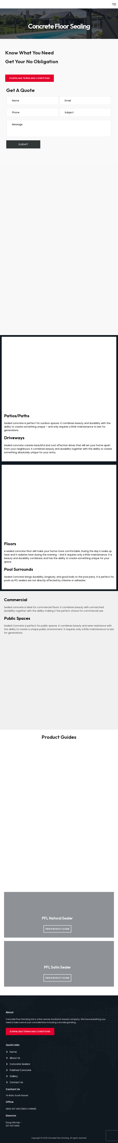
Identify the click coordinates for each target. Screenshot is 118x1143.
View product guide (57, 929)
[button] (114, 4)
